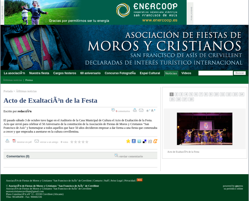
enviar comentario (131, 156)
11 (222, 94)
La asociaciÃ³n (14, 73)
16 (178, 99)
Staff (106, 180)
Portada (8, 91)
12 (228, 94)
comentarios (123, 111)
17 (184, 99)
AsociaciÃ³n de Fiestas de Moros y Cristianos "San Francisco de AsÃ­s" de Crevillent (48, 180)
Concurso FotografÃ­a (120, 73)
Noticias (171, 73)
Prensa (29, 79)
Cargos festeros (64, 73)
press (239, 185)
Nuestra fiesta (39, 73)
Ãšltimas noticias (26, 91)
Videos (186, 73)
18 (191, 99)
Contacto (97, 180)
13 (235, 94)
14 (241, 94)
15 (172, 99)
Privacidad (129, 180)
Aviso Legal (116, 180)
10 (216, 94)
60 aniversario (90, 73)
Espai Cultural (150, 73)
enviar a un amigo (49, 142)
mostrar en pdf (24, 142)
